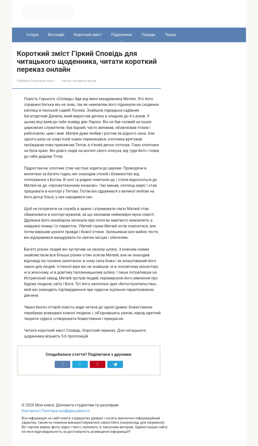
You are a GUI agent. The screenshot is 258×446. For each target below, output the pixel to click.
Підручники (121, 34)
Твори (170, 34)
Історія (32, 34)
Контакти (30, 411)
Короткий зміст (88, 34)
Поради (148, 34)
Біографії (56, 34)
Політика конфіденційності (65, 411)
